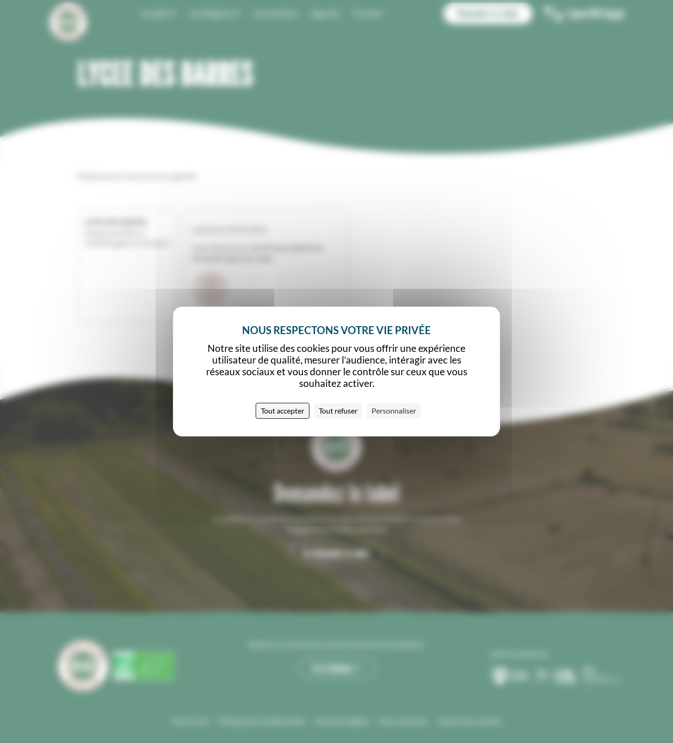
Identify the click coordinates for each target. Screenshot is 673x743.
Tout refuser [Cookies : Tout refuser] (338, 410)
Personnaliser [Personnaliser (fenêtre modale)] (394, 410)
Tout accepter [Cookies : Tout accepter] (282, 410)
